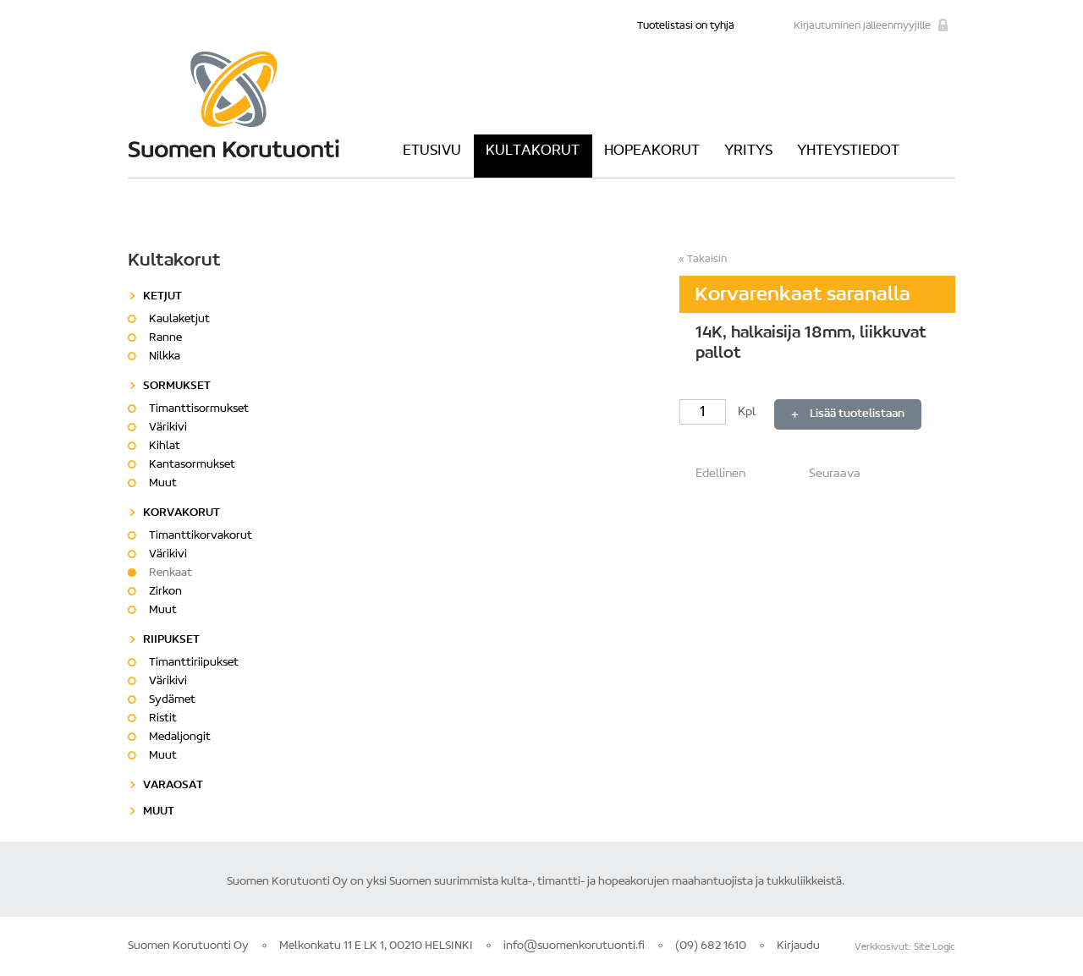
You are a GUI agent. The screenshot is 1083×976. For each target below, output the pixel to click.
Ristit (163, 719)
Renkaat (170, 573)
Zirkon (165, 592)
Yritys (748, 151)
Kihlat (164, 446)
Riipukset (171, 640)
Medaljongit (180, 737)
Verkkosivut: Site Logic (905, 947)
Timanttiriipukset (194, 663)
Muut (163, 484)
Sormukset (177, 386)
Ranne (165, 338)
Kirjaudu (798, 946)
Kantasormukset (192, 465)
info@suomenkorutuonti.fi (574, 946)
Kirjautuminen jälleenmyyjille (862, 25)
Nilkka (164, 357)
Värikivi (168, 428)
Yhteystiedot (848, 151)
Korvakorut (181, 513)
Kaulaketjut (179, 320)
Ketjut (162, 297)
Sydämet (172, 700)
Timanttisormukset (199, 409)
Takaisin (707, 259)
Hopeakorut (652, 151)
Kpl (718, 412)
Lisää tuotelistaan (857, 414)
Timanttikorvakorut (200, 536)
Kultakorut (533, 151)
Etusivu (432, 151)
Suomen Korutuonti (233, 104)
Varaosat (173, 786)
